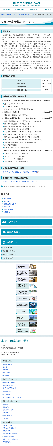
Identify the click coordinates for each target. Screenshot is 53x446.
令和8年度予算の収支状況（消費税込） (20, 172)
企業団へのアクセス (8, 375)
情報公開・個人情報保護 (10, 433)
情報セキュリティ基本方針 (10, 439)
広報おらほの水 (7, 425)
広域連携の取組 (7, 394)
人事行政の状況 (9, 209)
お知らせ (7, 212)
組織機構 (5, 367)
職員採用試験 (7, 431)
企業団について (12, 14)
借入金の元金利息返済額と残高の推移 (19, 181)
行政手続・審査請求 (8, 436)
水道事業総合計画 (8, 385)
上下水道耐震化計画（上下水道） (12, 397)
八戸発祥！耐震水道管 (9, 428)
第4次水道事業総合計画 (9, 388)
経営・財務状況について (26, 14)
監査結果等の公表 (10, 204)
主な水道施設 (7, 372)
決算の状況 (7, 201)
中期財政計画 (7, 391)
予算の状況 (7, 198)
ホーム (3, 14)
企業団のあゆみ (7, 364)
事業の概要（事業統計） (10, 382)
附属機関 (5, 370)
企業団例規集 (7, 442)
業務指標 (7, 206)
